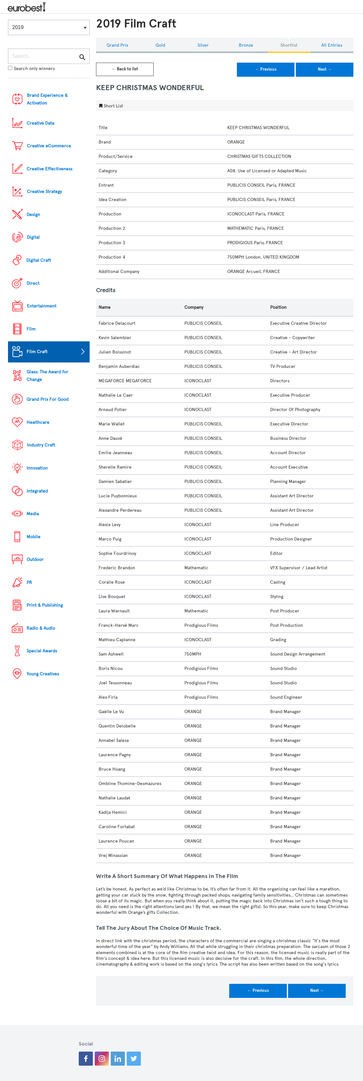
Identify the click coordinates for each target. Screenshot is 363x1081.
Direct (33, 283)
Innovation (37, 468)
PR (29, 582)
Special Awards (42, 651)
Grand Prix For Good (48, 399)
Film (31, 329)
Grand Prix (117, 45)
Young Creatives (43, 674)
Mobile (33, 537)
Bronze (246, 45)
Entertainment (41, 306)
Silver (203, 45)
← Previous (266, 69)
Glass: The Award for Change (47, 375)
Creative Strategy (44, 191)
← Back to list (125, 69)
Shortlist (288, 45)
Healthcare (38, 422)
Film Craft (37, 351)
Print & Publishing (45, 605)
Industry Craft (41, 445)
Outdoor (35, 559)
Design (33, 214)
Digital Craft (38, 260)
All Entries (331, 45)
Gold (160, 45)
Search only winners (31, 68)
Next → (325, 69)
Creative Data (40, 123)
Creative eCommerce (49, 146)
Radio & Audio (41, 628)
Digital (33, 237)
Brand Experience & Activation (47, 99)
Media (33, 514)
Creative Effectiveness (49, 169)
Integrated (37, 491)
